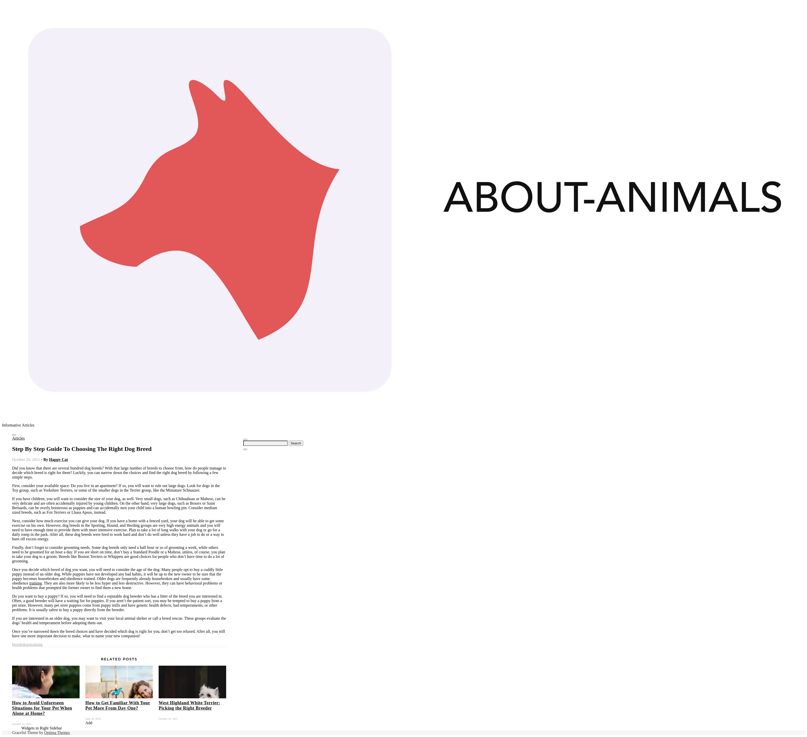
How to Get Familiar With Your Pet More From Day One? (117, 705)
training (35, 583)
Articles (18, 438)
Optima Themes (57, 732)
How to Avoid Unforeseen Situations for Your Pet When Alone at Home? (42, 708)
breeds (17, 644)
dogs (26, 644)
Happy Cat (58, 459)
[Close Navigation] (245, 449)
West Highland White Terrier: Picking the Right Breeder (189, 705)
